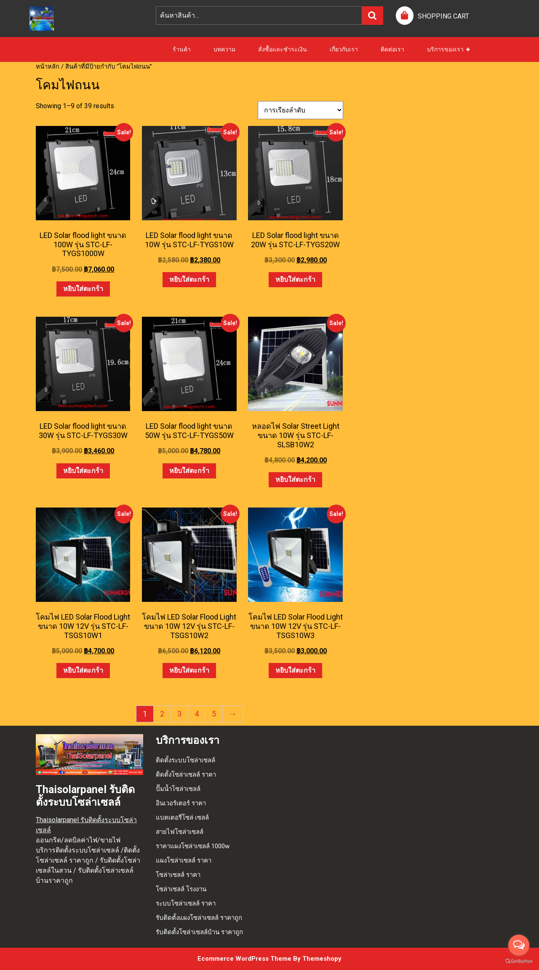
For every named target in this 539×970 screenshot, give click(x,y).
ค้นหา (372, 15)
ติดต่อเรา (392, 49)
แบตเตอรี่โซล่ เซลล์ (182, 817)
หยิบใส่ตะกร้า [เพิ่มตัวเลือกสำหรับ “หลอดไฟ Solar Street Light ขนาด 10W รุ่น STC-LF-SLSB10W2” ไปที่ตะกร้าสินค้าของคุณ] (295, 480)
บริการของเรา (445, 49)
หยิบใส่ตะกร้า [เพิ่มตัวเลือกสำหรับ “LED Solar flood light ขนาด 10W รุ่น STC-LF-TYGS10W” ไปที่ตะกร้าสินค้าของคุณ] (189, 279)
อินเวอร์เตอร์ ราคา (181, 803)
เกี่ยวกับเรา (344, 49)
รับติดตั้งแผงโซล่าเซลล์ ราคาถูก (199, 918)
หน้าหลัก (47, 66)
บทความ (224, 49)
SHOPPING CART (443, 16)
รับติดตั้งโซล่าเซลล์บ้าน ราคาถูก (199, 932)
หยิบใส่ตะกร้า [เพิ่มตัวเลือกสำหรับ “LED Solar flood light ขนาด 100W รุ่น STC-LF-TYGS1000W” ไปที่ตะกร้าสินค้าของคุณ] (83, 289)
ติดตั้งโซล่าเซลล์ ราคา (186, 774)
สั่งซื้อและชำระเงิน (282, 49)
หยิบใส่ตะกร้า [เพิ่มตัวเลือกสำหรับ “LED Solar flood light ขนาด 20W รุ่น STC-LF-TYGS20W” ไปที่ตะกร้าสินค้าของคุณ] (295, 279)
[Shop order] (300, 110)
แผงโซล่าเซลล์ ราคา (183, 860)
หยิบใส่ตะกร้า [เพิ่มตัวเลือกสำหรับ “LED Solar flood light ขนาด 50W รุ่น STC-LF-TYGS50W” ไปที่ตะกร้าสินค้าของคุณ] (189, 471)
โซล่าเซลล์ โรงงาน (181, 889)
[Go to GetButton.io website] (518, 961)
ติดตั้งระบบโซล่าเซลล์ (185, 760)
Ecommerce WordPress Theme (244, 958)
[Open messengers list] (518, 945)
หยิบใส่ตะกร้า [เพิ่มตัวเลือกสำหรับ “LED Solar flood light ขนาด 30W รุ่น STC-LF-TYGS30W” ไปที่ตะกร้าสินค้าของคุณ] (83, 471)
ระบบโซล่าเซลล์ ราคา (186, 903)
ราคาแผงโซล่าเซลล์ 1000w (192, 846)
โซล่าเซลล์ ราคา (178, 875)
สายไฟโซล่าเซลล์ (179, 832)
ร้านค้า (182, 49)
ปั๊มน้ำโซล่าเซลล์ (178, 789)
